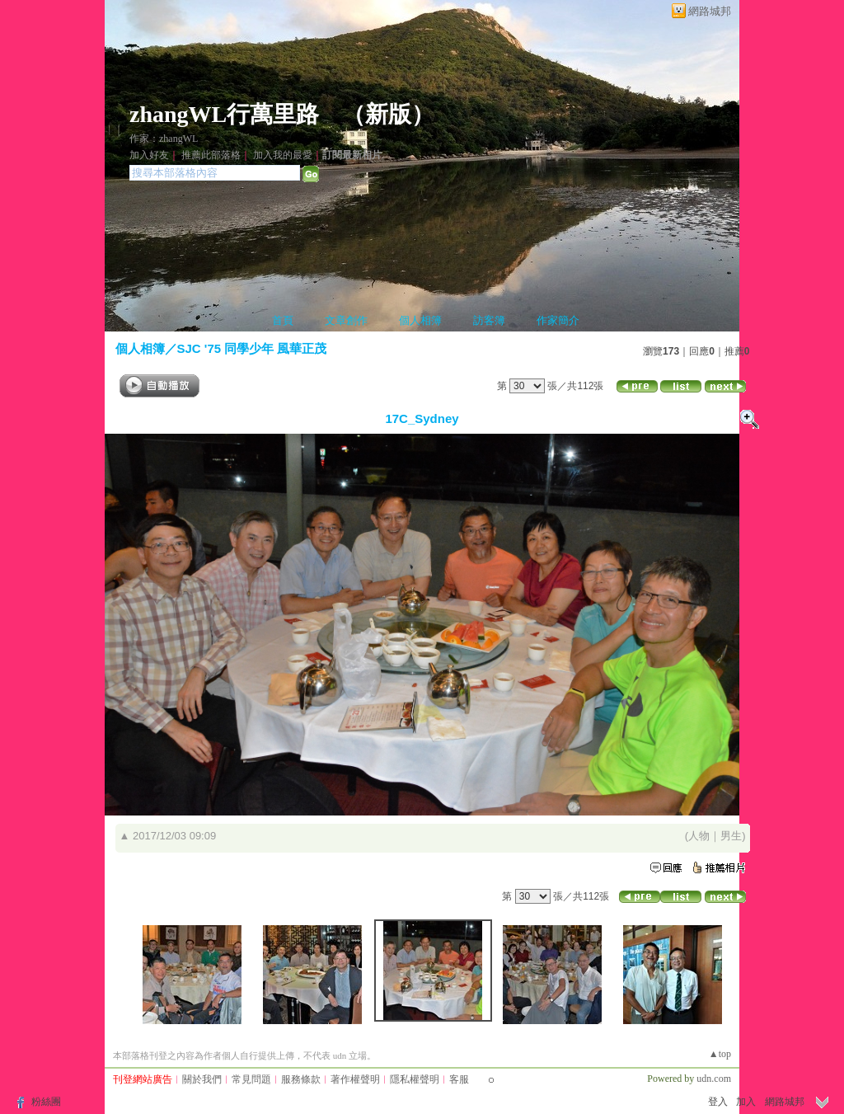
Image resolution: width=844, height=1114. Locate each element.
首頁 (282, 320)
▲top (720, 1054)
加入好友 (149, 155)
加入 (746, 1101)
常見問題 (251, 1079)
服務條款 (301, 1079)
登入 (718, 1101)
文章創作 (346, 320)
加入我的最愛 (282, 155)
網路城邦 (709, 11)
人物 (699, 836)
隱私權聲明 (414, 1079)
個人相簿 (420, 320)
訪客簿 (489, 320)
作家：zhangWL (163, 138)
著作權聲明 (355, 1079)
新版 (388, 114)
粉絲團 (46, 1101)
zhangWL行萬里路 (224, 114)
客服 (459, 1079)
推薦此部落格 (211, 155)
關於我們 (202, 1079)
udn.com (713, 1078)
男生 (731, 836)
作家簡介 (558, 320)
